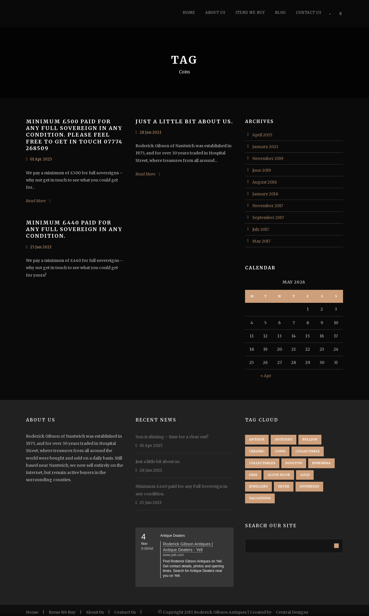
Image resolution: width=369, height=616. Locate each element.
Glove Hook (279, 475)
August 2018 (264, 182)
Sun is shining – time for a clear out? (171, 436)
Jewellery (258, 486)
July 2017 (260, 229)
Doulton (293, 463)
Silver (283, 486)
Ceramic (257, 451)
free (253, 475)
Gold (305, 475)
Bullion (309, 439)
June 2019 (261, 170)
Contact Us (308, 12)
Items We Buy (62, 612)
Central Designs (292, 612)
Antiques (283, 439)
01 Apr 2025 (41, 159)
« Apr (265, 375)
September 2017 (268, 217)
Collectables (262, 463)
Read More (36, 200)
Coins (280, 451)
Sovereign (309, 486)
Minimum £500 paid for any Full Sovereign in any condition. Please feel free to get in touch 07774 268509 (74, 135)
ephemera (321, 463)
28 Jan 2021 (150, 132)
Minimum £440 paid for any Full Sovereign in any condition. (74, 229)
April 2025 (262, 134)
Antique (257, 439)
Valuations (260, 498)
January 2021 (265, 146)
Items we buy (250, 12)
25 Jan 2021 (40, 247)
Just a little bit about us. (184, 121)
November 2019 (267, 158)
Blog (280, 12)
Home (189, 12)
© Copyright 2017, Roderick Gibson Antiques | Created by (215, 612)
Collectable (307, 451)
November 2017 (267, 205)
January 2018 (265, 193)
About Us (215, 12)
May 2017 (261, 241)
